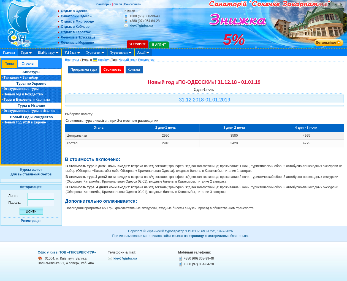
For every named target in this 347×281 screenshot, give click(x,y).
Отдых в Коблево (75, 27)
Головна (9, 52)
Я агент (159, 45)
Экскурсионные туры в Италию (29, 111)
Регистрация (31, 221)
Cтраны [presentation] (28, 63)
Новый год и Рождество (23, 94)
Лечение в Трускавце (78, 37)
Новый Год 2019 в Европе (25, 122)
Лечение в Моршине (77, 43)
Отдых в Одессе (74, 11)
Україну (103, 59)
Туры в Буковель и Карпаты (27, 99)
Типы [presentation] (9, 63)
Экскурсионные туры (21, 89)
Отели (117, 4)
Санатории (103, 4)
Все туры (72, 59)
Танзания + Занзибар (21, 77)
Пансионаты (132, 4)
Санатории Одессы (77, 16)
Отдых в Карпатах (76, 32)
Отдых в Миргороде (77, 21)
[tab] (10, 64)
